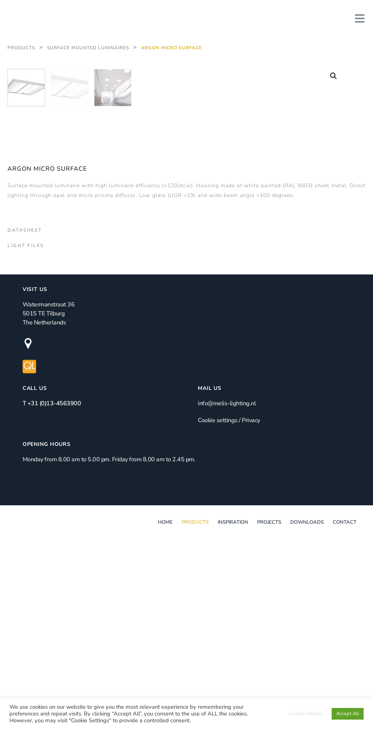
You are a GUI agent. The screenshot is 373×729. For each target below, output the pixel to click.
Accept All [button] (347, 713)
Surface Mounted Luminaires (88, 48)
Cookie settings (218, 603)
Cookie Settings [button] (306, 713)
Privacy (251, 603)
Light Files (26, 415)
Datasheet (25, 399)
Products (21, 48)
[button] (333, 76)
